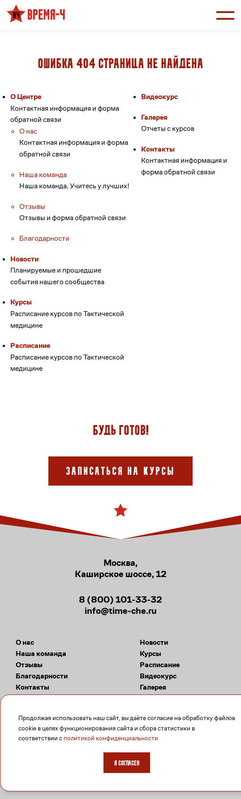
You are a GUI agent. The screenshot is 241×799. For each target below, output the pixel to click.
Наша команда (43, 174)
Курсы (21, 302)
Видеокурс (159, 96)
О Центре (25, 96)
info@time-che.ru (121, 611)
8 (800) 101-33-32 (120, 599)
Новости (24, 259)
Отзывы (32, 206)
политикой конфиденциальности (111, 738)
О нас (28, 131)
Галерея (154, 117)
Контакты (158, 149)
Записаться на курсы (120, 472)
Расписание (30, 345)
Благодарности (44, 238)
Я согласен (126, 763)
